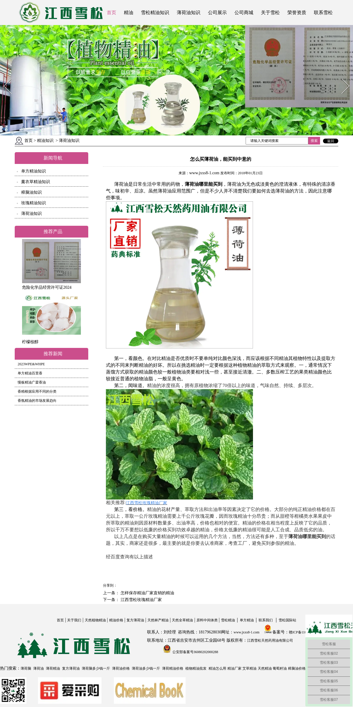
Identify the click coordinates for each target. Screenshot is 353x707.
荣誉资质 (296, 12)
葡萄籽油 (280, 668)
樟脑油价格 (297, 668)
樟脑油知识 (31, 192)
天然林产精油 (158, 620)
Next (342, 77)
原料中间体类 (207, 620)
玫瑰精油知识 (33, 203)
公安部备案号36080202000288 (194, 652)
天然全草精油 (182, 620)
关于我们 (74, 620)
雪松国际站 (287, 620)
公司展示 (217, 12)
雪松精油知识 (155, 12)
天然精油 (265, 668)
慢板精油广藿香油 (32, 382)
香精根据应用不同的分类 (37, 391)
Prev (4, 77)
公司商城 (243, 12)
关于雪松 (270, 12)
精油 (128, 12)
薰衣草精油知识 (35, 182)
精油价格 (116, 620)
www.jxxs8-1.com (204, 173)
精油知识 (45, 140)
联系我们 (266, 620)
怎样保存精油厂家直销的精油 (146, 593)
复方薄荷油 (135, 620)
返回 (330, 141)
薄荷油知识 (188, 12)
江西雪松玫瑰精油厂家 (140, 600)
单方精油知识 (33, 171)
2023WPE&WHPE (31, 364)
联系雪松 (323, 12)
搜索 (314, 141)
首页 (111, 12)
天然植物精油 (95, 620)
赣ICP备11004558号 (304, 632)
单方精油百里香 (30, 373)
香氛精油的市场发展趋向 (37, 401)
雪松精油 (228, 620)
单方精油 (247, 620)
